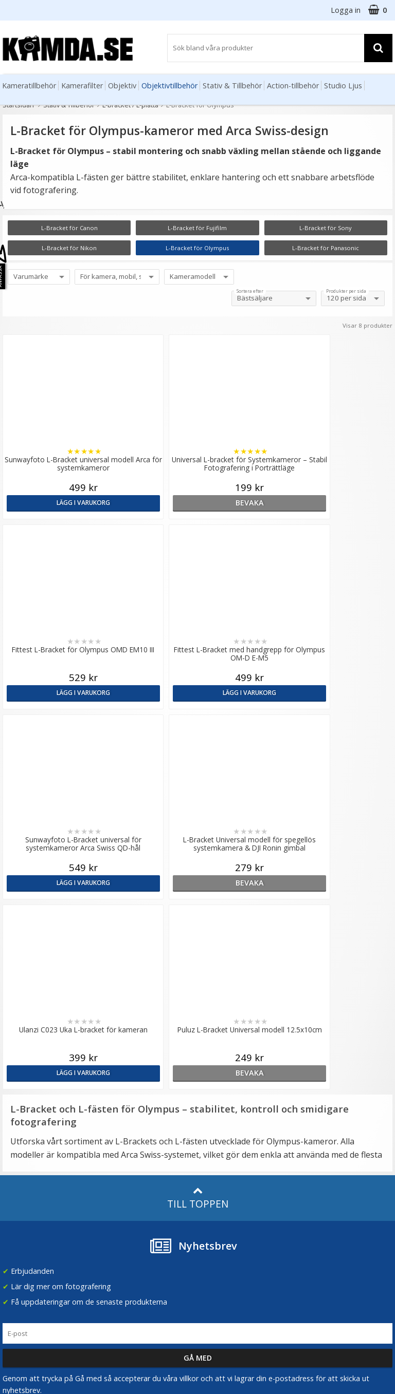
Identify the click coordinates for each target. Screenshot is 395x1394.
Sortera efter (250, 291)
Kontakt (15, 1214)
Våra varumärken (129, 1089)
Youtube (313, 1211)
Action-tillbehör (293, 85)
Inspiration (218, 1104)
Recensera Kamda (132, 1104)
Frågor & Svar (24, 1168)
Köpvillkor (18, 1184)
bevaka (148, 502)
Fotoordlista (221, 1089)
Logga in (346, 10)
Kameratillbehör (29, 85)
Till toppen (197, 818)
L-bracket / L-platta (130, 104)
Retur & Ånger (25, 1199)
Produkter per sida (346, 291)
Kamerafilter (82, 85)
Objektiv (122, 85)
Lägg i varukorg (49, 502)
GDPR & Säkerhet (131, 1120)
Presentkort (21, 1230)
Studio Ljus (343, 85)
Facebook (315, 1195)
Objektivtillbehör (169, 85)
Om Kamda (120, 1074)
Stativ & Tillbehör (232, 85)
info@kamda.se (29, 1070)
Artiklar (212, 1074)
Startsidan (18, 104)
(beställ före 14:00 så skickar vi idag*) (334, 1120)
